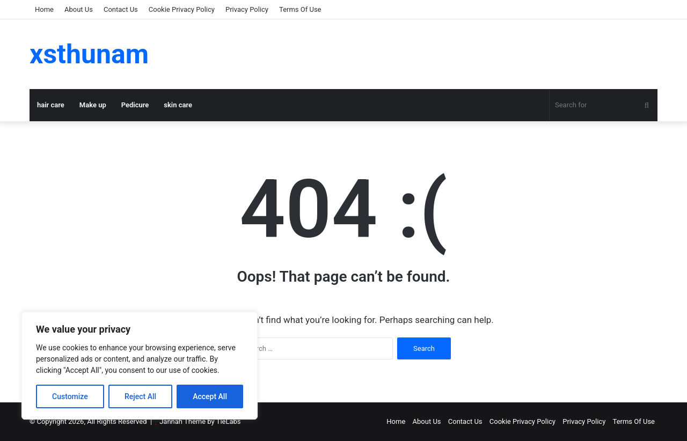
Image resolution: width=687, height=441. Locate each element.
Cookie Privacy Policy (182, 9)
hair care (50, 105)
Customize (70, 396)
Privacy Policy (246, 9)
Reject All (140, 396)
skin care (178, 105)
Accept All (210, 396)
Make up (92, 105)
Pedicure (135, 105)
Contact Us (121, 9)
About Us (78, 9)
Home (44, 9)
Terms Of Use (300, 9)
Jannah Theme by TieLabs (199, 421)
